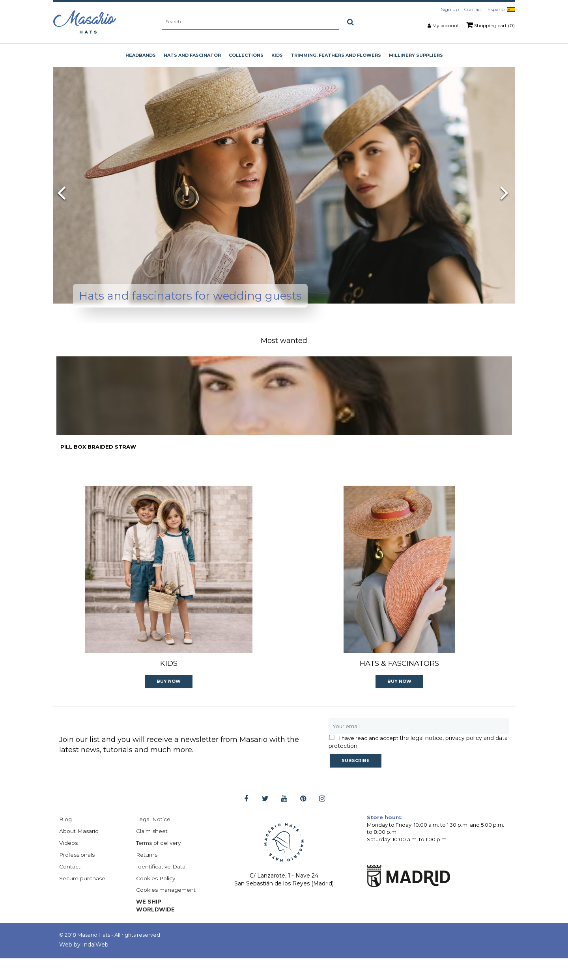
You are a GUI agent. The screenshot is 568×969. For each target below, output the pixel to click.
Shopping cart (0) (490, 24)
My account (445, 25)
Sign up (450, 9)
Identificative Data (161, 876)
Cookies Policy (156, 888)
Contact (473, 9)
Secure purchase (82, 888)
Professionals (77, 864)
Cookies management (167, 900)
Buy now (169, 691)
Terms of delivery (159, 853)
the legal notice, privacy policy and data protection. (418, 751)
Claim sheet (152, 841)
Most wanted (284, 340)
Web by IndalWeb (83, 955)
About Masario (79, 841)
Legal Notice (154, 829)
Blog (65, 829)
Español (501, 9)
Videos (68, 853)
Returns (147, 864)
